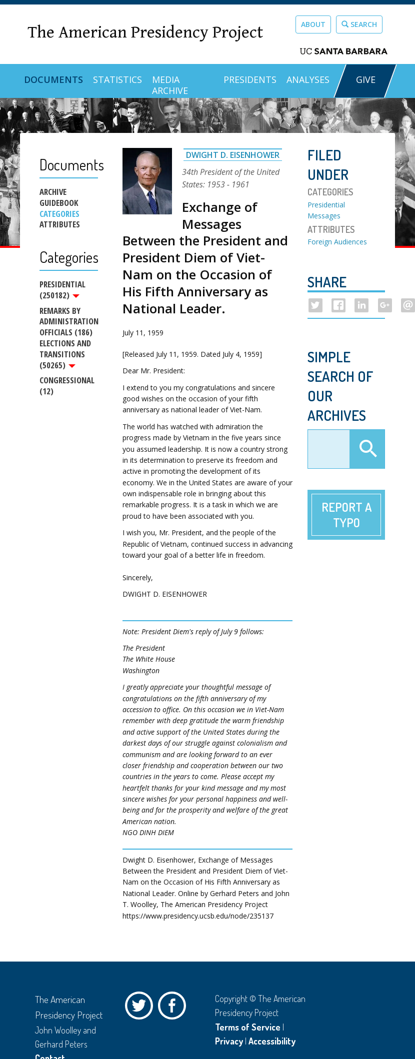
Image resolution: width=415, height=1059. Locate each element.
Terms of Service (247, 1027)
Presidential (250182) (63, 290)
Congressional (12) (67, 387)
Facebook (174, 1008)
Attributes (60, 224)
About (313, 24)
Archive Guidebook (59, 197)
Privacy (229, 1041)
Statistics (117, 79)
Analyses (308, 79)
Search (359, 24)
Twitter (141, 1008)
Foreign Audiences (337, 241)
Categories (60, 213)
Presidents (250, 79)
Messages (324, 215)
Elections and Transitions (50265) (65, 354)
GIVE (366, 79)
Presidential (326, 204)
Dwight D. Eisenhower (233, 154)
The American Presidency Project (145, 32)
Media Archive (170, 84)
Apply (367, 449)
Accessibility (272, 1041)
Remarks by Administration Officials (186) (69, 321)
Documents (53, 79)
